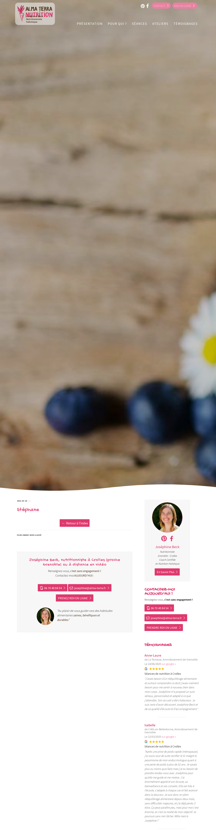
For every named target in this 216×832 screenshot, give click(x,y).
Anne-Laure (153, 655)
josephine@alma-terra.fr (87, 588)
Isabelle (150, 725)
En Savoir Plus (165, 572)
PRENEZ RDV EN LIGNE (73, 598)
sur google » (169, 664)
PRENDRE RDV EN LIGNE (162, 627)
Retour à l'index (77, 523)
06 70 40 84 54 (51, 588)
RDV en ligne (182, 6)
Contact (157, 6)
